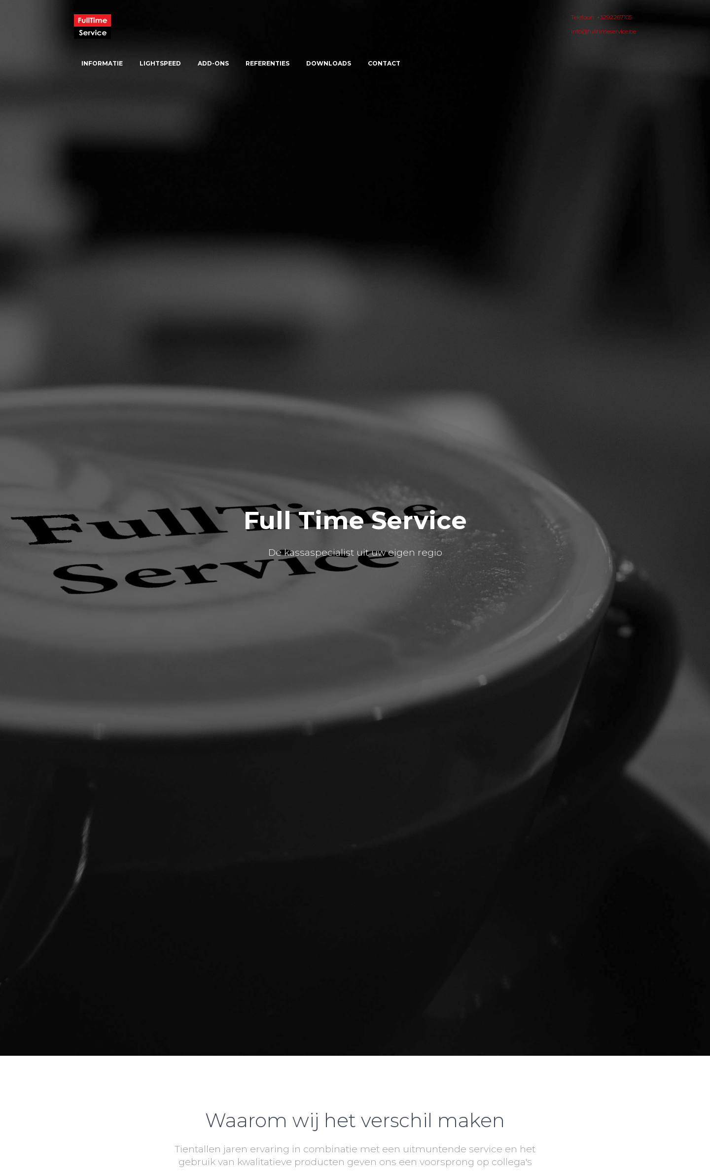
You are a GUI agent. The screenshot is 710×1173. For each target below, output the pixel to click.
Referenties (267, 63)
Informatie (102, 63)
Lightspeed (160, 63)
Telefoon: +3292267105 (601, 17)
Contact (384, 63)
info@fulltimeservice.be (603, 31)
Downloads (328, 63)
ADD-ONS (213, 63)
